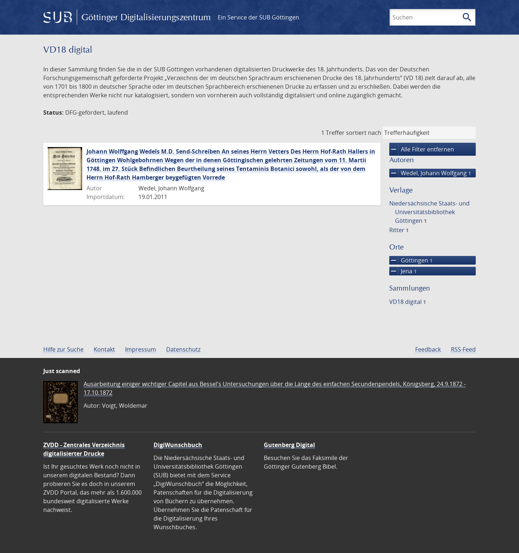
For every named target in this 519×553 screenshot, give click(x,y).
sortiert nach (363, 133)
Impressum (140, 349)
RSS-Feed (463, 349)
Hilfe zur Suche (63, 349)
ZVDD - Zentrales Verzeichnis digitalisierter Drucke (84, 449)
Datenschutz (183, 349)
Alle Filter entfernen (421, 149)
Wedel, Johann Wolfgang (430, 173)
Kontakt (104, 349)
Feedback (428, 349)
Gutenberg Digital (289, 445)
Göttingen (410, 260)
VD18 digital (407, 302)
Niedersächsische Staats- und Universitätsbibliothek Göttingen (429, 212)
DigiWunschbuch (178, 445)
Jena (403, 271)
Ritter (399, 230)
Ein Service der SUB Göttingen (258, 17)
